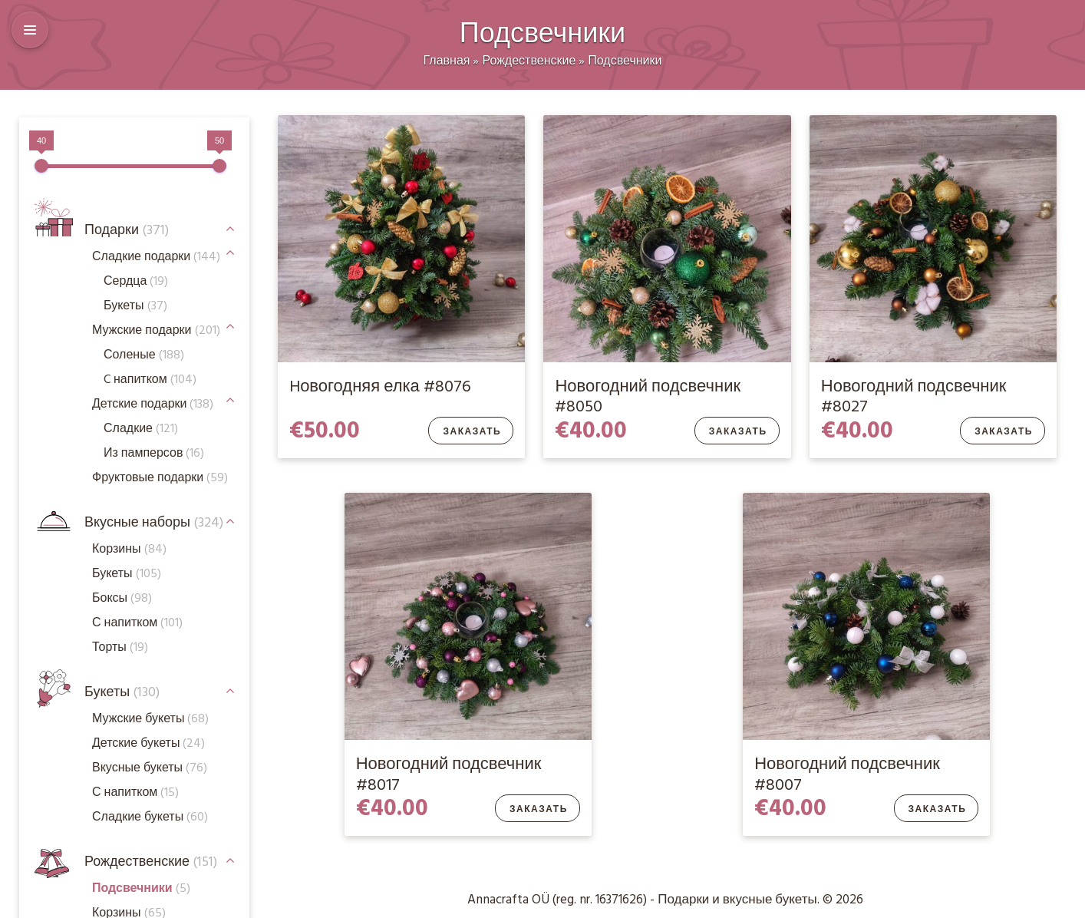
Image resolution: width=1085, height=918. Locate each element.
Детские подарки (152, 404)
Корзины (129, 550)
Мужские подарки (156, 331)
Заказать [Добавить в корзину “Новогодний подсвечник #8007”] (938, 809)
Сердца (136, 282)
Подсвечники (624, 61)
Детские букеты (148, 744)
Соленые (144, 355)
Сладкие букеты (150, 817)
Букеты (122, 693)
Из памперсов (154, 454)
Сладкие (141, 429)
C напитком (150, 380)
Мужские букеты (150, 719)
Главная (447, 61)
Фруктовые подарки (160, 478)
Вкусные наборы (153, 523)
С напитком (135, 793)
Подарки (126, 231)
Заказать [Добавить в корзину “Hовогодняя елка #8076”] (472, 432)
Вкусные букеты (149, 768)
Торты (120, 648)
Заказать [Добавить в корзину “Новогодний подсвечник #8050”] (738, 432)
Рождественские (528, 61)
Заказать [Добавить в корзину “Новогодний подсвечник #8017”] (539, 809)
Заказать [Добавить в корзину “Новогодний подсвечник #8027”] (1004, 432)
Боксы (122, 599)
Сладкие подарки (156, 257)
